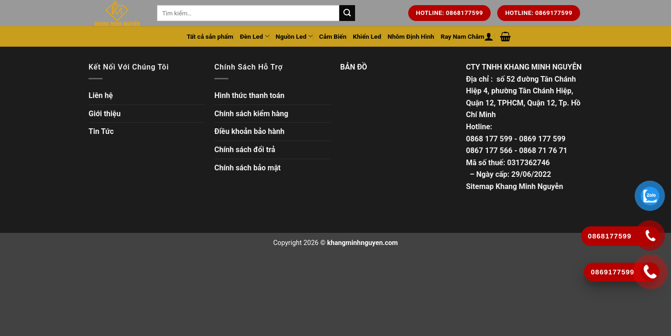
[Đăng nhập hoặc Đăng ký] (488, 36)
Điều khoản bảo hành (249, 131)
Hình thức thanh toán (249, 95)
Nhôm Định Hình (411, 36)
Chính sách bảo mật (247, 167)
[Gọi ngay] (650, 272)
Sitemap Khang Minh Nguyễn (514, 186)
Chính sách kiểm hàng (251, 113)
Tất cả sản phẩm (210, 36)
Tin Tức (101, 131)
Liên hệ (101, 95)
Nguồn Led (294, 36)
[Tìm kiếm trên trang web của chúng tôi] (347, 13)
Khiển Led (367, 36)
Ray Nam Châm (463, 36)
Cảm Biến (333, 36)
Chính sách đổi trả (244, 149)
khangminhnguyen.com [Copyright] (362, 243)
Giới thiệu (105, 113)
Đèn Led (254, 36)
